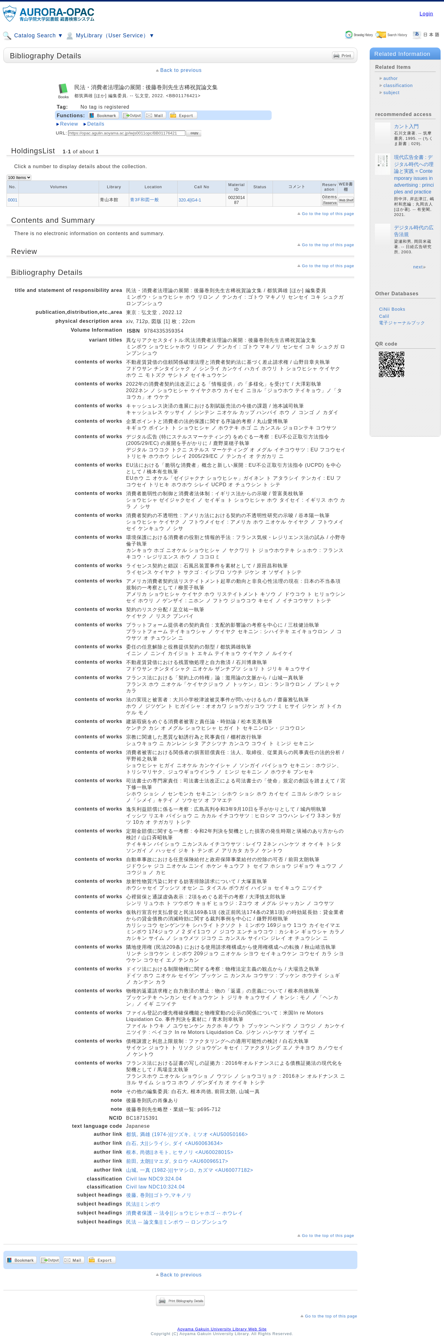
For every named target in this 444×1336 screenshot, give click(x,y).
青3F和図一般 (144, 199)
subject (391, 92)
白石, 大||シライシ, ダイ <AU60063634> (174, 1143)
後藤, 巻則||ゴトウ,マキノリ (159, 1195)
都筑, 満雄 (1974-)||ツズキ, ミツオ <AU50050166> (187, 1134)
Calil (384, 316)
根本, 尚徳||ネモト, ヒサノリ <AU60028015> (180, 1152)
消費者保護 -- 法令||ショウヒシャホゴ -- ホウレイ (184, 1213)
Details (96, 124)
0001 (12, 199)
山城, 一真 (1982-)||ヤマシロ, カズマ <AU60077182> (189, 1170)
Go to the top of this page (328, 213)
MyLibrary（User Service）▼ (109, 35)
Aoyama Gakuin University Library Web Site (222, 1329)
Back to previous (181, 70)
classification (398, 85)
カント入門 (406, 126)
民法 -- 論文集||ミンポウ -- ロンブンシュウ (177, 1222)
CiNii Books (392, 309)
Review (69, 124)
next (418, 266)
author (390, 78)
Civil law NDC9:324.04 (154, 1178)
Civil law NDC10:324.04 (155, 1186)
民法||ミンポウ (143, 1204)
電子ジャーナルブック (402, 322)
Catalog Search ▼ (32, 35)
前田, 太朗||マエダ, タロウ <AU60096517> (177, 1161)
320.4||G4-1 (190, 199)
